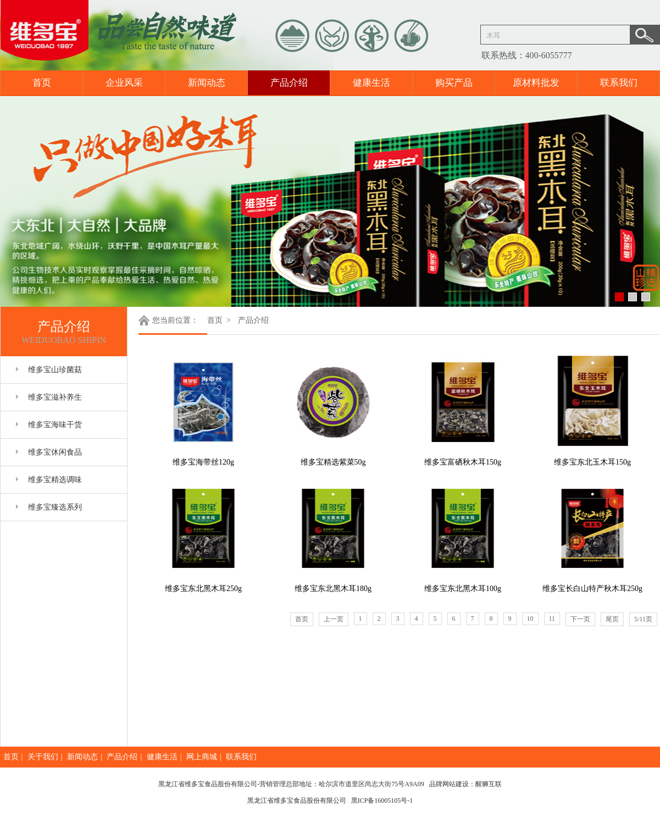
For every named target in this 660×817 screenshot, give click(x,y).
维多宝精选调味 (55, 480)
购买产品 (454, 83)
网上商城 (201, 757)
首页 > (219, 320)
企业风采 (124, 83)
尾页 (612, 619)
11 (552, 618)
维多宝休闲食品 (55, 452)
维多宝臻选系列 (55, 507)
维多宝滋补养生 (55, 397)
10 (530, 618)
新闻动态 (206, 83)
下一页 (580, 619)
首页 (41, 83)
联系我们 (618, 83)
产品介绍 (289, 83)
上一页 (333, 619)
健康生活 (371, 83)
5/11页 (643, 619)
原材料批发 (536, 83)
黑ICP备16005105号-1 (382, 800)
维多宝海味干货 (55, 425)
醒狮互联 (488, 784)
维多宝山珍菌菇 (55, 370)
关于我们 (42, 757)
